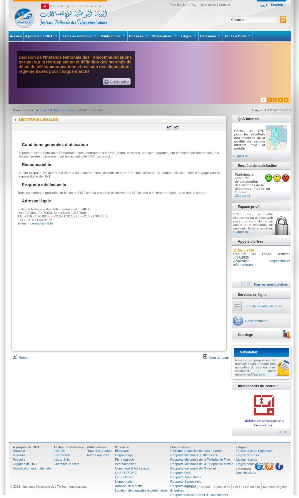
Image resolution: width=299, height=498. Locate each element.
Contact (224, 4)
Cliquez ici (241, 156)
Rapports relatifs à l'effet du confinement (199, 495)
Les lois (59, 450)
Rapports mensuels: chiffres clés (193, 455)
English (277, 4)
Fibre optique (124, 459)
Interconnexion (125, 464)
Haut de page (216, 357)
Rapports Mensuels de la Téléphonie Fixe (200, 459)
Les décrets (62, 455)
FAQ (193, 4)
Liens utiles (208, 4)
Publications (113, 36)
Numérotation (124, 481)
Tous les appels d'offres (271, 284)
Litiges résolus (246, 459)
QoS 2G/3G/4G (126, 472)
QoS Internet (124, 477)
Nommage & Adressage (132, 468)
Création (19, 450)
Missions (19, 455)
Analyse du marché (129, 486)
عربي (264, 5)
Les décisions (246, 472)
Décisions (210, 36)
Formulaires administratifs (263, 306)
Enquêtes (177, 490)
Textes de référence (79, 36)
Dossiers (138, 36)
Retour (21, 357)
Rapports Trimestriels (185, 477)
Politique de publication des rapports (196, 450)
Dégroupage (124, 455)
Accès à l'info (237, 36)
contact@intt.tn (42, 223)
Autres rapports (98, 455)
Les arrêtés (62, 459)
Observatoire (164, 36)
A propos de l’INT (41, 36)
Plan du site (178, 4)
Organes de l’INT (25, 464)
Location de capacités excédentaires (141, 490)
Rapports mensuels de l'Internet (193, 468)
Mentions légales (275, 487)
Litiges (189, 36)
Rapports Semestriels (185, 481)
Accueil (16, 36)
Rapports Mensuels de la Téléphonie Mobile (201, 464)
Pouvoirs (19, 459)
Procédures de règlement (254, 450)
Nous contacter (256, 321)
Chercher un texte (66, 464)
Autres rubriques (63, 110)
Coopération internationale (32, 468)
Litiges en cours (247, 455)
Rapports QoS (180, 472)
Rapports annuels (99, 450)
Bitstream (121, 450)
